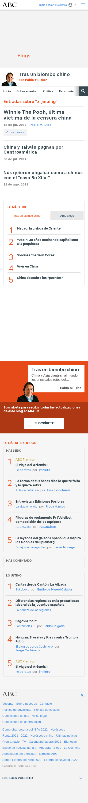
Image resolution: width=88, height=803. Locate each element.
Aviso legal (39, 715)
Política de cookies (47, 709)
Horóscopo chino (42, 735)
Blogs (57, 747)
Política (47, 91)
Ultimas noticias (66, 735)
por (33, 80)
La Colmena (72, 747)
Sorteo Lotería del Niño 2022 (21, 760)
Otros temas (15, 132)
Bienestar (70, 741)
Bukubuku (22, 589)
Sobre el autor (26, 91)
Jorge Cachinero (27, 650)
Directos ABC (48, 753)
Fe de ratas (23, 470)
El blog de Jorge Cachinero (34, 646)
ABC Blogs (67, 215)
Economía (66, 91)
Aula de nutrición (27, 490)
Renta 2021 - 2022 (15, 735)
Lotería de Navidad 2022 (60, 760)
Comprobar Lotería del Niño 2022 (25, 729)
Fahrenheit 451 (25, 626)
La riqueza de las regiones (33, 610)
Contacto (46, 703)
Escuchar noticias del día (19, 747)
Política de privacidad (16, 709)
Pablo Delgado (54, 626)
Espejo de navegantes (30, 547)
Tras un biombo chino (44, 74)
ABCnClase (47, 526)
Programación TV (14, 741)
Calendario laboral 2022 (45, 741)
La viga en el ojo (26, 506)
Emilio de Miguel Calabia (54, 589)
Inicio (7, 91)
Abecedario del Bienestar (19, 753)
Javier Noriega (64, 547)
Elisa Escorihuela (58, 490)
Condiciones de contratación (21, 722)
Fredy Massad (55, 506)
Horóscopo (57, 729)
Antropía (45, 747)
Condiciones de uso (15, 715)
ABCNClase (23, 526)
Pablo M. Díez (40, 125)
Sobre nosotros (26, 703)
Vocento (7, 703)
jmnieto (44, 470)
